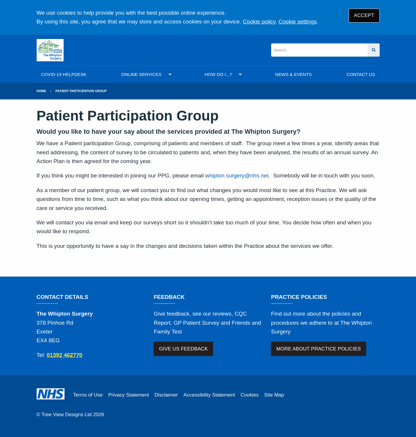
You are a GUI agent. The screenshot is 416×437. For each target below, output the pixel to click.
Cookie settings (298, 21)
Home (41, 91)
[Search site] (374, 50)
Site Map (274, 395)
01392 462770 (64, 355)
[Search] (319, 50)
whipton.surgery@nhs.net (237, 175)
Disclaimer (166, 395)
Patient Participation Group (81, 91)
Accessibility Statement (209, 395)
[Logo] (50, 50)
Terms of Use (88, 395)
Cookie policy (259, 21)
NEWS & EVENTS (293, 74)
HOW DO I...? (218, 74)
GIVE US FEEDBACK (183, 349)
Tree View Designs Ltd (67, 414)
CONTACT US (361, 74)
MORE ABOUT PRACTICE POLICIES (318, 349)
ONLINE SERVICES (141, 74)
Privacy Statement (128, 395)
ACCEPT (364, 15)
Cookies (249, 395)
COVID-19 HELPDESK (63, 74)
